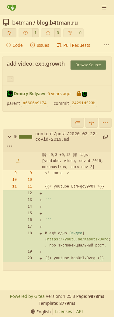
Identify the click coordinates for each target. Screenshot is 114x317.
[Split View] (91, 123)
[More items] (107, 45)
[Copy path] (105, 137)
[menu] (105, 123)
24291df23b (83, 103)
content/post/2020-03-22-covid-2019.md (67, 137)
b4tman (22, 22)
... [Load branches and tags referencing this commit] (10, 78)
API (79, 311)
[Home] (11, 7)
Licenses (63, 311)
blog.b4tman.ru (57, 22)
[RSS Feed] (9, 32)
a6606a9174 (35, 103)
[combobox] (77, 123)
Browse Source (88, 64)
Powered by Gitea (27, 296)
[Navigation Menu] (105, 7)
